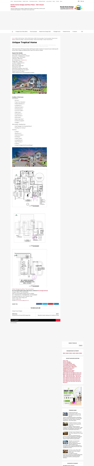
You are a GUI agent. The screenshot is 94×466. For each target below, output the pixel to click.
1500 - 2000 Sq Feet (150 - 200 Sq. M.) (70, 69)
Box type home (39, 384)
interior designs (71, 397)
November (15, 362)
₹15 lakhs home (65, 162)
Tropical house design (32, 39)
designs (65, 56)
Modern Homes (26, 1)
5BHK (76, 47)
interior (37, 383)
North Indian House (40, 428)
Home (13, 1)
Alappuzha (14, 405)
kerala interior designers (42, 437)
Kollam (13, 411)
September (15, 365)
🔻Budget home (56, 31)
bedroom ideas (39, 417)
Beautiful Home (39, 378)
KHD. (37, 464)
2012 (14, 396)
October (15, 364)
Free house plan (33, 31)
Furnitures (38, 450)
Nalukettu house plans (41, 452)
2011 (14, 398)
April (14, 374)
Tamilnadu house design (42, 418)
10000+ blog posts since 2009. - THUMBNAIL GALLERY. (22, 464)
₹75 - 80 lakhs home (66, 176)
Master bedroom (40, 436)
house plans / (68, 61)
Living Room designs (41, 406)
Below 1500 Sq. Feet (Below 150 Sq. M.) (71, 68)
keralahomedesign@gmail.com (68, 431)
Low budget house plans (67, 58)
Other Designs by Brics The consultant (24, 289)
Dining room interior (41, 422)
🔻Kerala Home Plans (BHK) (21, 31)
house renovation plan (41, 439)
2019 (14, 384)
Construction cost (40, 411)
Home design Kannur (43, 290)
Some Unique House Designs (71, 368)
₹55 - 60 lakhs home (66, 171)
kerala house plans (40, 446)
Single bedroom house (41, 459)
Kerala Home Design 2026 (44, 31)
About (55, 1)
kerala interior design (41, 402)
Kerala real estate (40, 456)
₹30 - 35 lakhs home (66, 166)
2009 (14, 401)
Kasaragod (14, 410)
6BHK (79, 47)
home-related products (70, 399)
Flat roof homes (40, 372)
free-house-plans (49, 38)
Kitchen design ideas (41, 425)
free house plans (42, 38)
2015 (14, 391)
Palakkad (14, 416)
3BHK (69, 47)
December (15, 360)
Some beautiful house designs (71, 363)
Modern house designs (41, 369)
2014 (14, 393)
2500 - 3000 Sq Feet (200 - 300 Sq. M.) (71, 71)
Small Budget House (41, 381)
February (15, 377)
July (14, 369)
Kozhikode (14, 414)
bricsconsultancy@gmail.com (23, 300)
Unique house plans (66, 63)
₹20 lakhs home (65, 164)
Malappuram (15, 415)
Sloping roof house (40, 374)
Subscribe (71, 197)
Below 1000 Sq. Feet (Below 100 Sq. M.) (71, 67)
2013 (14, 394)
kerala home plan (40, 377)
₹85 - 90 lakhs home (66, 178)
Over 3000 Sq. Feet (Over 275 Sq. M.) (70, 72)
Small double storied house (42, 392)
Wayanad (14, 421)
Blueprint (38, 453)
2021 (14, 381)
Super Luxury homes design (42, 398)
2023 (14, 357)
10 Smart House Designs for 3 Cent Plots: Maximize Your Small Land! (74, 128)
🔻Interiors (74, 31)
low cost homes (39, 430)
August (14, 367)
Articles (38, 409)
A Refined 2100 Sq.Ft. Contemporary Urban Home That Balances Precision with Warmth (73, 109)
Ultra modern (39, 414)
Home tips (38, 448)
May (14, 372)
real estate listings (71, 405)
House (66, 57)
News (62, 1)
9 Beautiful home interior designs (72, 358)
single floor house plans (41, 412)
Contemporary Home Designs (43, 371)
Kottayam (14, 412)
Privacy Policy (65, 235)
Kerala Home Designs (19, 1)
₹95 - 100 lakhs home (67, 180)
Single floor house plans (67, 65)
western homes (39, 433)
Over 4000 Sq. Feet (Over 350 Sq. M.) (70, 73)
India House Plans (40, 375)
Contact (58, 1)
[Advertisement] (47, 20)
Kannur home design (18, 46)
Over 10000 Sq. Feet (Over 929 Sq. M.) (70, 75)
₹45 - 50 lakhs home (66, 168)
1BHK (63, 47)
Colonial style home (40, 389)
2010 (14, 399)
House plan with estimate (42, 421)
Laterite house (39, 440)
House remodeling (40, 442)
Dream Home (39, 443)
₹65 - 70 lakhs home (66, 173)
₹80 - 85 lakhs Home (66, 177)
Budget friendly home (41, 405)
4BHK (37, 38)
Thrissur (14, 420)
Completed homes (40, 403)
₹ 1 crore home (65, 182)
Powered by (71, 201)
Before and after (40, 458)
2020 (14, 383)
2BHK (66, 47)
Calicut (19, 414)
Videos (37, 415)
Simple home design (41, 427)
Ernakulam (14, 406)
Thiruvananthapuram (17, 419)
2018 (14, 386)
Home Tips (64, 55)
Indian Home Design (41, 399)
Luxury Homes (50, 1)
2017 (14, 388)
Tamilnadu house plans (67, 66)
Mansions (64, 77)
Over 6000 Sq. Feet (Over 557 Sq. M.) (70, 74)
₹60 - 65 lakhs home (66, 172)
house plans (67, 62)
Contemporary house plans (68, 60)
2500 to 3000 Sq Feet (21, 38)
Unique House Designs (42, 39)
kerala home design (23, 39)
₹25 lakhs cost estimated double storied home (72, 136)
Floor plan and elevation (41, 393)
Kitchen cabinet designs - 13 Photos (72, 383)
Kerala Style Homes (40, 390)
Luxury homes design (41, 380)
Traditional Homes (43, 1)
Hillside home (39, 449)
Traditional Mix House (41, 445)
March (14, 375)
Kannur (13, 409)
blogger (56, 320)
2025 (14, 354)
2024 (14, 355)
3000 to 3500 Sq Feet (30, 38)
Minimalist (38, 434)
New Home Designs (40, 395)
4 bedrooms (25, 60)
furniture (78, 397)
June (14, 370)
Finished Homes (66, 31)
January (15, 379)
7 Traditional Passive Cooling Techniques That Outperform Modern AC (73, 118)
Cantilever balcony (40, 455)
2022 (14, 359)
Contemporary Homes (35, 1)
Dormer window (40, 420)
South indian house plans (42, 400)
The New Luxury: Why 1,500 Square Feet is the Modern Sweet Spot (73, 146)
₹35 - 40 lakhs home (66, 167)
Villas (37, 386)
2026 (14, 352)
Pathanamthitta (16, 417)
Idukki (13, 408)
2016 (14, 389)
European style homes (41, 431)
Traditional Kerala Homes (42, 396)
